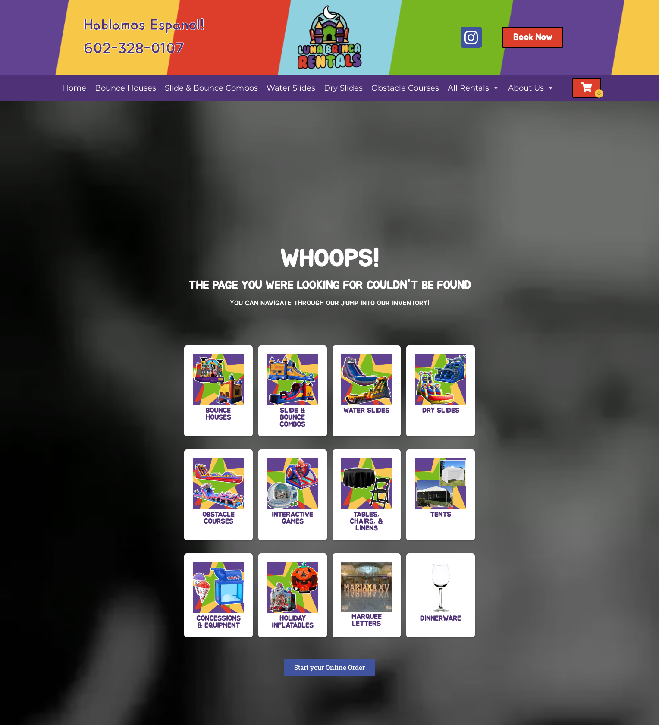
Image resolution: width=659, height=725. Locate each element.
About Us (531, 88)
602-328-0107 (134, 48)
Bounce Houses (125, 88)
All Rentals (473, 88)
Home (74, 88)
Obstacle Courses (405, 88)
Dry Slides (343, 88)
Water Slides (291, 88)
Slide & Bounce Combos (211, 88)
